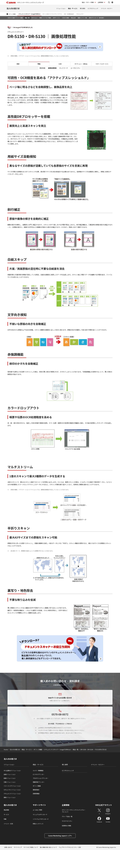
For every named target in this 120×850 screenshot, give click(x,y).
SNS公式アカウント (103, 805)
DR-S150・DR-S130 (86, 749)
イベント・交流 (8, 824)
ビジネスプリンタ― (39, 774)
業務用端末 (36, 790)
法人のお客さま (13, 8)
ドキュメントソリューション (12, 794)
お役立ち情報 (65, 18)
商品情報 (6, 810)
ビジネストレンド (93, 8)
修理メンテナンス (38, 824)
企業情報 (65, 805)
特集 (5, 819)
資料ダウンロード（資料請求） (97, 18)
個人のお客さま (10, 805)
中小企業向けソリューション (12, 770)
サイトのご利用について (31, 847)
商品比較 (73, 18)
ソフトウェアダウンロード (41, 819)
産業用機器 (36, 794)
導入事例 (82, 8)
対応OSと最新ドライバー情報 (15, 18)
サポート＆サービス (102, 64)
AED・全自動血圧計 (69, 14)
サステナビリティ (67, 821)
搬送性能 (42, 68)
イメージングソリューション (12, 786)
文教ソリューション (10, 782)
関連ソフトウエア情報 (45, 18)
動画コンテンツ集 (82, 18)
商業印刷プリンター (39, 782)
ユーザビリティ (75, 68)
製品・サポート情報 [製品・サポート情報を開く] (88, 2)
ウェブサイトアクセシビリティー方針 (70, 847)
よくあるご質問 (37, 810)
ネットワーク (63, 68)
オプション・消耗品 (81, 64)
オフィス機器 (12, 14)
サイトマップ (18, 847)
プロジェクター (80, 14)
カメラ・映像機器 (38, 770)
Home (6, 749)
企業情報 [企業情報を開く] (100, 2)
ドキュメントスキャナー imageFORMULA (29, 14)
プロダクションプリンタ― (41, 778)
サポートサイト (39, 805)
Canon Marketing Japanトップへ (60, 836)
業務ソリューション (10, 797)
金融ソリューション (10, 774)
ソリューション (60, 8)
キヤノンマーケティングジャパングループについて (73, 811)
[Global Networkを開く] (112, 2)
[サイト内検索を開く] (109, 2)
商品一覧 (27, 18)
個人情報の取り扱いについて (48, 847)
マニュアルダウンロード (40, 814)
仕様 (60, 64)
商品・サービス (72, 8)
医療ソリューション (10, 778)
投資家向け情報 (66, 826)
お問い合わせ (8, 847)
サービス (6, 814)
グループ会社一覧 (67, 816)
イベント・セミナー (107, 8)
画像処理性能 (52, 68)
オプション (34, 18)
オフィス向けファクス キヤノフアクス (52, 14)
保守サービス (56, 18)
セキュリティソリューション (12, 790)
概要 (18, 64)
